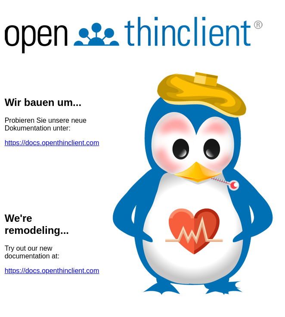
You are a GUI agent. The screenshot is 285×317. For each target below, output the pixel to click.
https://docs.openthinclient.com (52, 142)
